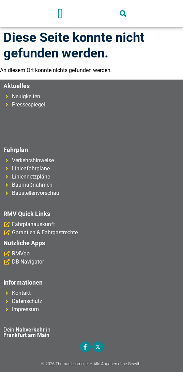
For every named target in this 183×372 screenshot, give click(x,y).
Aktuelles (16, 85)
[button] (60, 13)
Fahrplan (15, 149)
